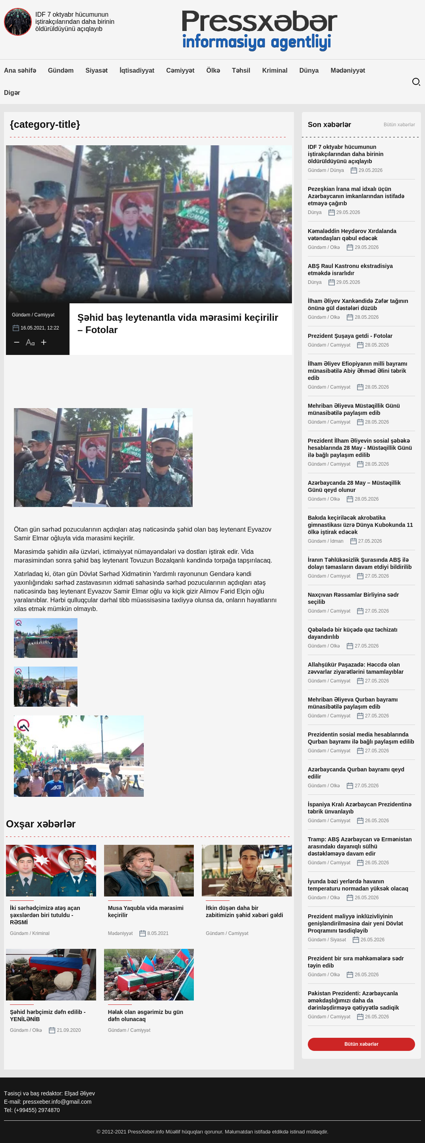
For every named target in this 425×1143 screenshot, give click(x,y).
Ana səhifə (20, 70)
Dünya (309, 70)
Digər (12, 92)
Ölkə (213, 70)
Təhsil (241, 70)
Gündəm (61, 70)
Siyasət (96, 70)
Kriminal (275, 70)
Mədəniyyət (347, 70)
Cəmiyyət (180, 70)
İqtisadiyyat (137, 70)
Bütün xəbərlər (399, 124)
